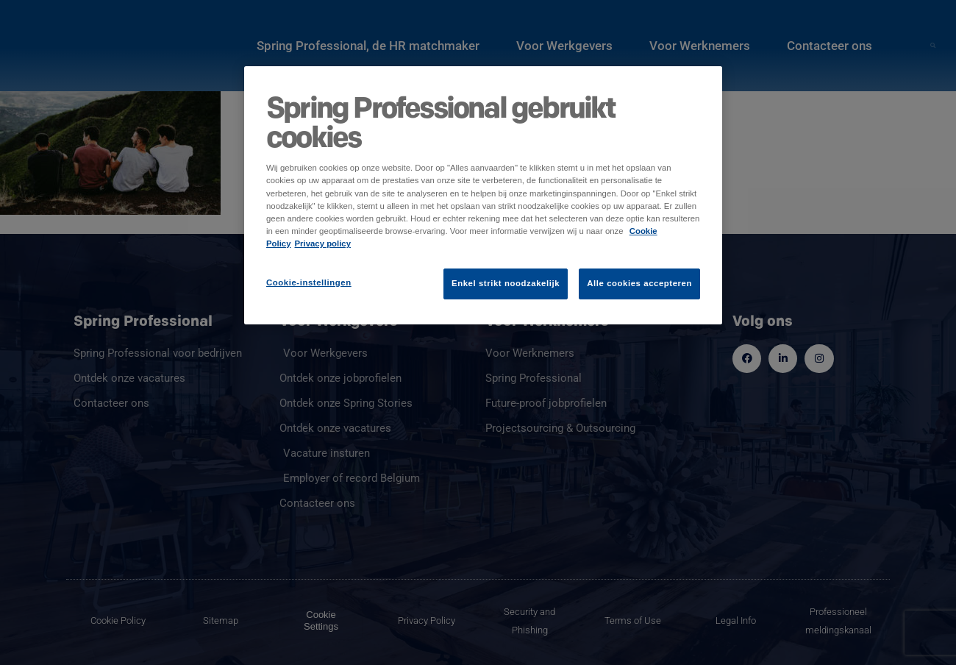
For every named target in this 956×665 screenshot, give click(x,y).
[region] (483, 195)
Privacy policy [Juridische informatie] (323, 243)
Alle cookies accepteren (639, 283)
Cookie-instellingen (309, 282)
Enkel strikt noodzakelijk (506, 283)
